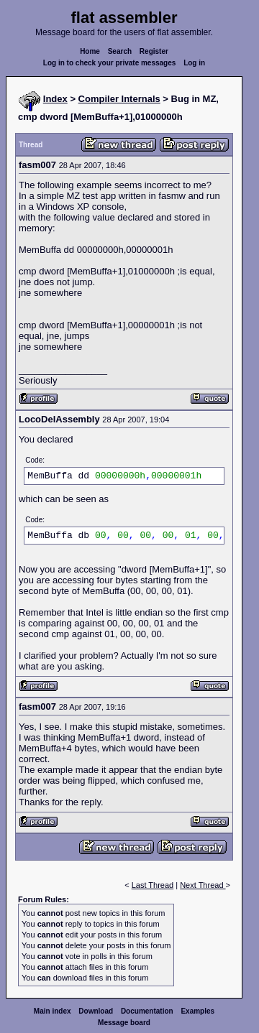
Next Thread (202, 885)
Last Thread (153, 885)
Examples (197, 1011)
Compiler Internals (119, 98)
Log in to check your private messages (109, 63)
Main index (52, 1011)
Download (95, 1011)
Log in (194, 63)
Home (90, 51)
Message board (124, 1023)
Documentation (147, 1011)
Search (120, 51)
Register (154, 51)
